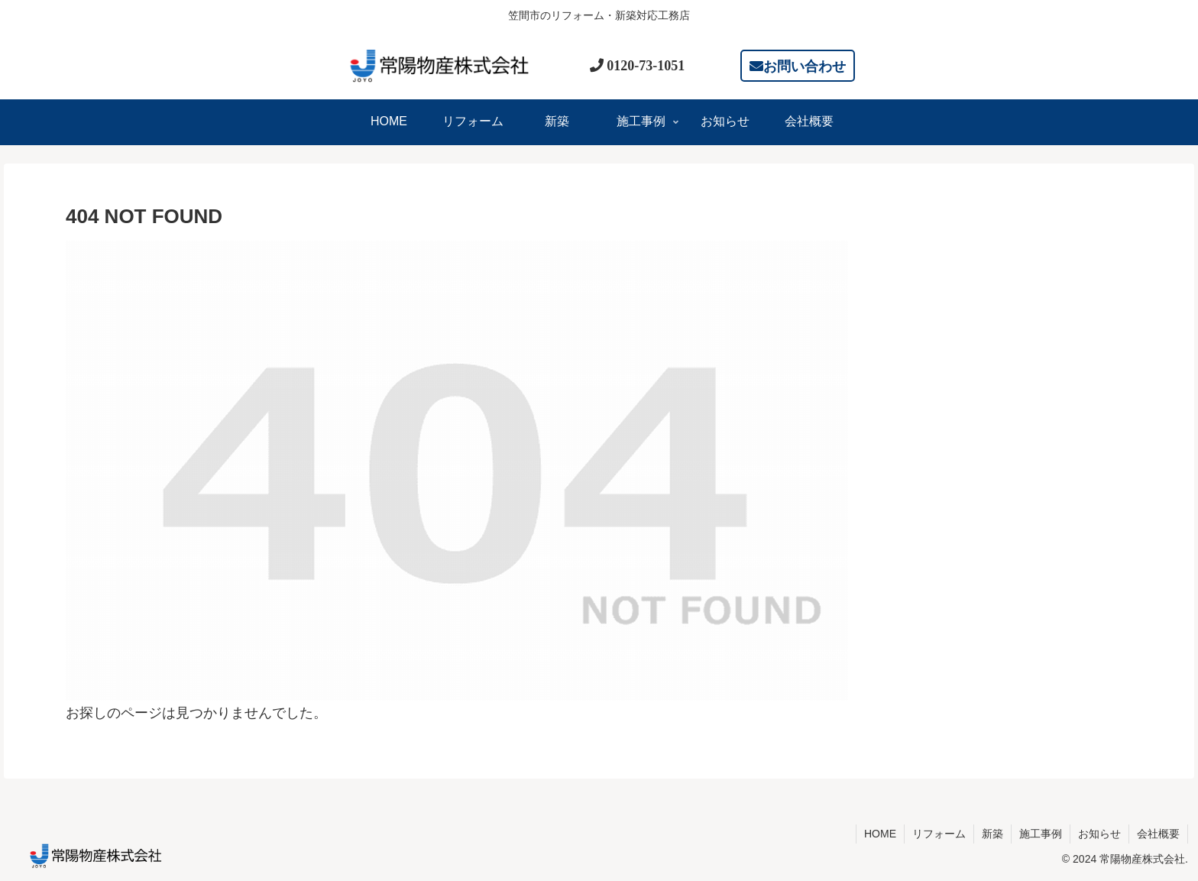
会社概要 (1158, 834)
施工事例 (1040, 834)
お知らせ (1099, 834)
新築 (992, 834)
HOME (880, 834)
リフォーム (939, 834)
